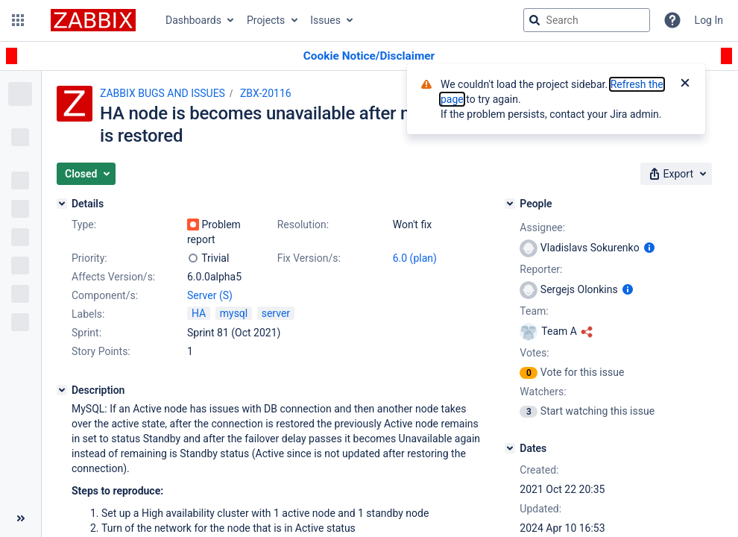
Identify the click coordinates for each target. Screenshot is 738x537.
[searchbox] (586, 20)
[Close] (685, 84)
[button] (17, 20)
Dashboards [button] (193, 20)
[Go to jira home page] (93, 20)
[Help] (672, 20)
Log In (709, 20)
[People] (510, 203)
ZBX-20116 (265, 93)
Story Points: (101, 351)
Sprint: (86, 333)
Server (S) (210, 295)
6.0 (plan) (415, 258)
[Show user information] (649, 248)
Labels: (88, 314)
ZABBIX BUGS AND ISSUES (162, 93)
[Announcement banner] (369, 56)
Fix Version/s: (309, 258)
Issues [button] (325, 20)
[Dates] (510, 448)
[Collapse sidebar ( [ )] (20, 518)
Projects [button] (266, 20)
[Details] (62, 203)
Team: (534, 311)
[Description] (62, 390)
